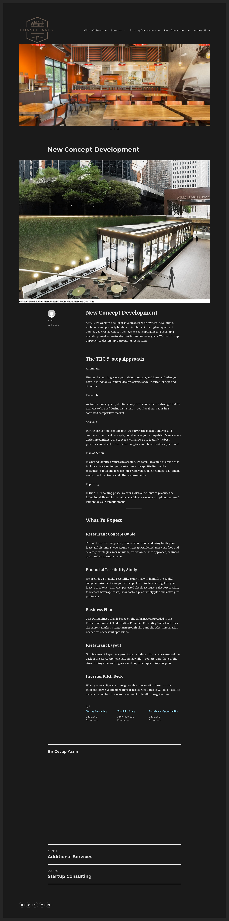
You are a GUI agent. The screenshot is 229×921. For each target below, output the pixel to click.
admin (51, 320)
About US (200, 30)
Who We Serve (93, 30)
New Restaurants (175, 30)
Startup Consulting (96, 711)
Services (116, 30)
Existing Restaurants (143, 30)
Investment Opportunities (163, 711)
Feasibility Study (126, 711)
